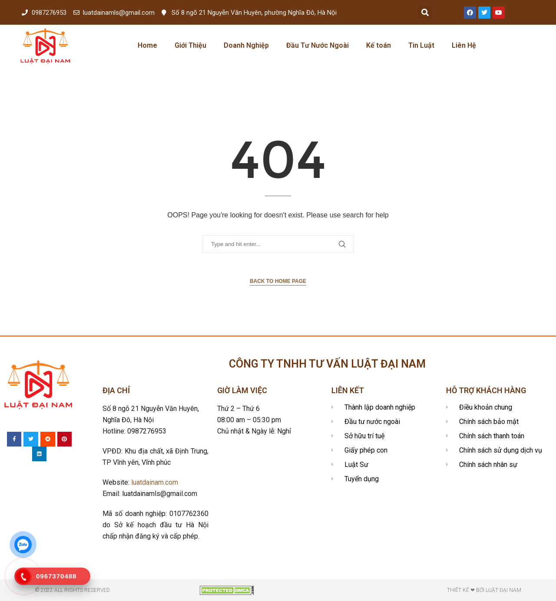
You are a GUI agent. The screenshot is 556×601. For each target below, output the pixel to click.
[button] (425, 12)
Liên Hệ (464, 45)
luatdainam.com (154, 482)
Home (147, 45)
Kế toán (378, 45)
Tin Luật (421, 45)
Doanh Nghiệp (246, 45)
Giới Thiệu (190, 45)
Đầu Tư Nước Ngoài (317, 45)
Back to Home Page (278, 281)
